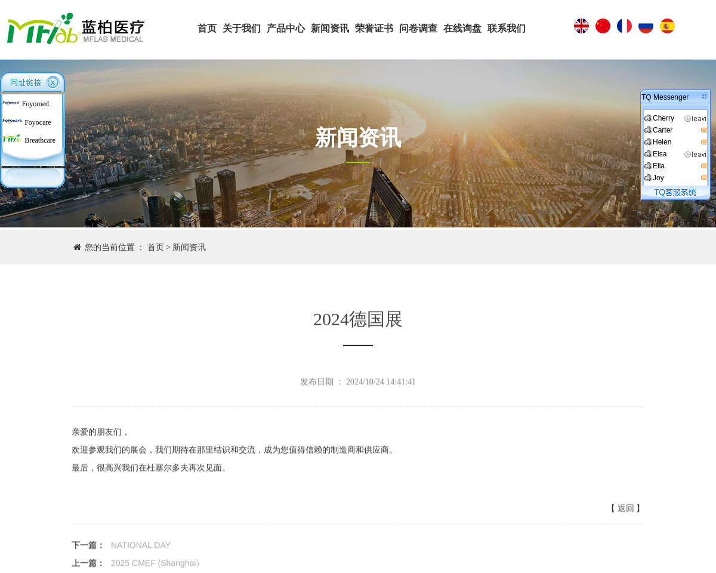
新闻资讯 (189, 247)
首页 (155, 247)
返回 (626, 511)
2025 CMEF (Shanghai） (157, 566)
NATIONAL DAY (141, 548)
